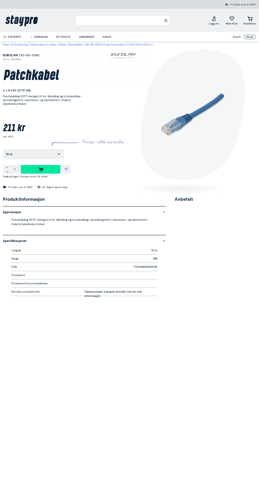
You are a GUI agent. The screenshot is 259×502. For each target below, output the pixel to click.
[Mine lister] (232, 20)
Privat (249, 36)
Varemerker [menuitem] (86, 36)
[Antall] (14, 169)
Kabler (62, 44)
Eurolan (10, 55)
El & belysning (19, 44)
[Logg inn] (214, 20)
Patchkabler (76, 44)
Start (6, 44)
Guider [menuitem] (106, 36)
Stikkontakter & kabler (43, 44)
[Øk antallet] (7, 167)
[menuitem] (12, 36)
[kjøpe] (40, 169)
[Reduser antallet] (7, 171)
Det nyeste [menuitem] (63, 36)
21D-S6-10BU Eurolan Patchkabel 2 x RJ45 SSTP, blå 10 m (119, 44)
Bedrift (237, 36)
